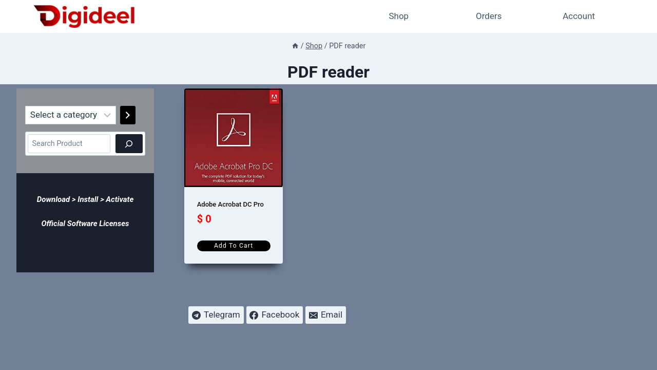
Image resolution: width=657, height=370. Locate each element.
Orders (488, 16)
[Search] (129, 143)
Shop (399, 16)
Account (579, 16)
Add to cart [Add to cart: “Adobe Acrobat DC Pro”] (233, 245)
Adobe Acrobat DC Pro (230, 204)
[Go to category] (128, 115)
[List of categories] (70, 115)
